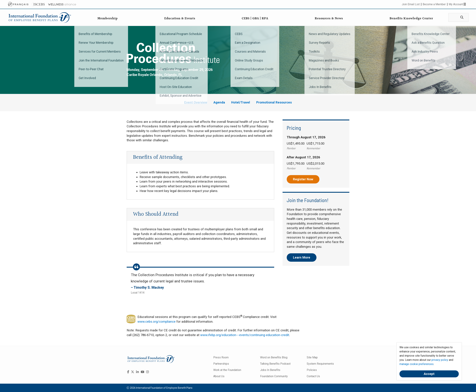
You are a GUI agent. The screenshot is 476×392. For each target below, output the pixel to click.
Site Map (312, 357)
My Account (457, 4)
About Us (218, 376)
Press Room (221, 357)
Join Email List (411, 4)
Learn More (301, 257)
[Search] (461, 17)
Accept (429, 374)
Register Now (303, 179)
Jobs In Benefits (270, 370)
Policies (312, 370)
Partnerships (221, 363)
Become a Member (434, 4)
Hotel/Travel (240, 102)
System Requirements (320, 363)
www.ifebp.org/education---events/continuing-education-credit (244, 335)
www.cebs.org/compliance (156, 322)
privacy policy (439, 360)
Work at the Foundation (227, 370)
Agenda (219, 102)
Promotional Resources (274, 102)
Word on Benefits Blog (273, 357)
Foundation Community (274, 376)
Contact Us (313, 376)
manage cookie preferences (416, 364)
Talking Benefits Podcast (275, 363)
